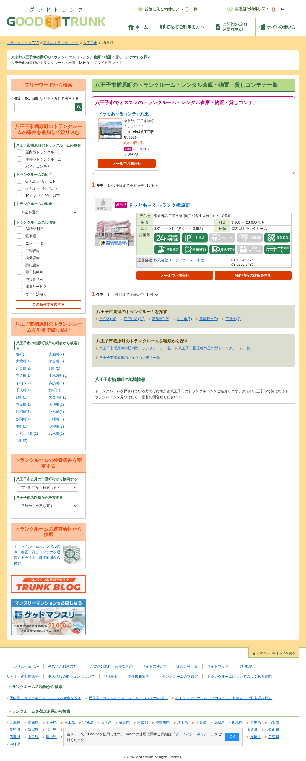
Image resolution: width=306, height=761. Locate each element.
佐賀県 (273, 737)
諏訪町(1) (56, 383)
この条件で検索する (48, 304)
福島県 (124, 722)
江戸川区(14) (134, 319)
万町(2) (21, 441)
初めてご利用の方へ (64, 666)
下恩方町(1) (58, 375)
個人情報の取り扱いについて (71, 676)
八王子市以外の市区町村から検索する (46, 479)
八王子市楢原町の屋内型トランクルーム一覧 (135, 348)
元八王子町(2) (27, 433)
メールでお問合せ (126, 164)
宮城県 (87, 722)
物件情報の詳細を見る (253, 275)
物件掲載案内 (138, 676)
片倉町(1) (56, 361)
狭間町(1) (23, 419)
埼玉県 (182, 722)
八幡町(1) (56, 419)
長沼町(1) (23, 412)
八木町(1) (56, 433)
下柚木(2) (23, 383)
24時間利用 (34, 229)
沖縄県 (15, 744)
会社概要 (245, 666)
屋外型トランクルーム (43, 159)
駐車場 (30, 236)
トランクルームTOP (23, 43)
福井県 (51, 730)
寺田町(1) (23, 404)
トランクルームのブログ (178, 676)
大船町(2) (56, 354)
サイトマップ (218, 666)
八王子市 (90, 43)
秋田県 (69, 722)
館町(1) (54, 390)
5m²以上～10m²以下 (41, 189)
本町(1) (21, 426)
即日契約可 (34, 272)
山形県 (106, 722)
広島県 (15, 737)
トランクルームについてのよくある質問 (239, 676)
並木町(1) (56, 412)
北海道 (15, 722)
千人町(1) (23, 390)
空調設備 (32, 251)
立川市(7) (184, 319)
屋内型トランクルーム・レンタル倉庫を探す (45, 698)
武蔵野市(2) (208, 319)
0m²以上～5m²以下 (40, 181)
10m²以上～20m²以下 (42, 196)
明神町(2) (56, 426)
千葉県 (200, 722)
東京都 (142, 722)
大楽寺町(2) (58, 397)
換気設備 (32, 258)
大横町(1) (23, 361)
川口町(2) (23, 368)
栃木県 (237, 722)
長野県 (15, 730)
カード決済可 (36, 294)
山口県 (33, 737)
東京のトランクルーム (61, 43)
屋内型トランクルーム (43, 152)
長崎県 (255, 737)
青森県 (33, 722)
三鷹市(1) (233, 319)
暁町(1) (21, 354)
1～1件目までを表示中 (133, 185)
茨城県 (219, 722)
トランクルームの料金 (34, 204)
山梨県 (273, 722)
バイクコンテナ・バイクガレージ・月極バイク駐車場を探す (223, 698)
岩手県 (51, 722)
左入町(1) (23, 375)
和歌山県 (272, 730)
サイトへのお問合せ (23, 676)
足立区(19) (107, 319)
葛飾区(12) (160, 319)
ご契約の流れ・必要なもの (111, 666)
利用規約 (111, 676)
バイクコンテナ (38, 167)
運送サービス (36, 287)
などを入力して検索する (46, 98)
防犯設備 (32, 265)
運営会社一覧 (187, 666)
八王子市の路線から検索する (39, 498)
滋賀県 (252, 730)
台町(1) (21, 397)
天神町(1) (56, 404)
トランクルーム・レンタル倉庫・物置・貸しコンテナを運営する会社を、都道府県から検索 (37, 555)
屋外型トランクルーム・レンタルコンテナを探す (128, 698)
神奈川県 (162, 722)
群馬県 (255, 722)
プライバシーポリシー (193, 734)
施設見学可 (34, 279)
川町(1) (54, 368)
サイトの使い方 (154, 666)
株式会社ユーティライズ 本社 (179, 260)
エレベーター (36, 243)
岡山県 (51, 737)
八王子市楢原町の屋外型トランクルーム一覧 (214, 348)
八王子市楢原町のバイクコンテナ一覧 (129, 358)
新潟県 (33, 730)
